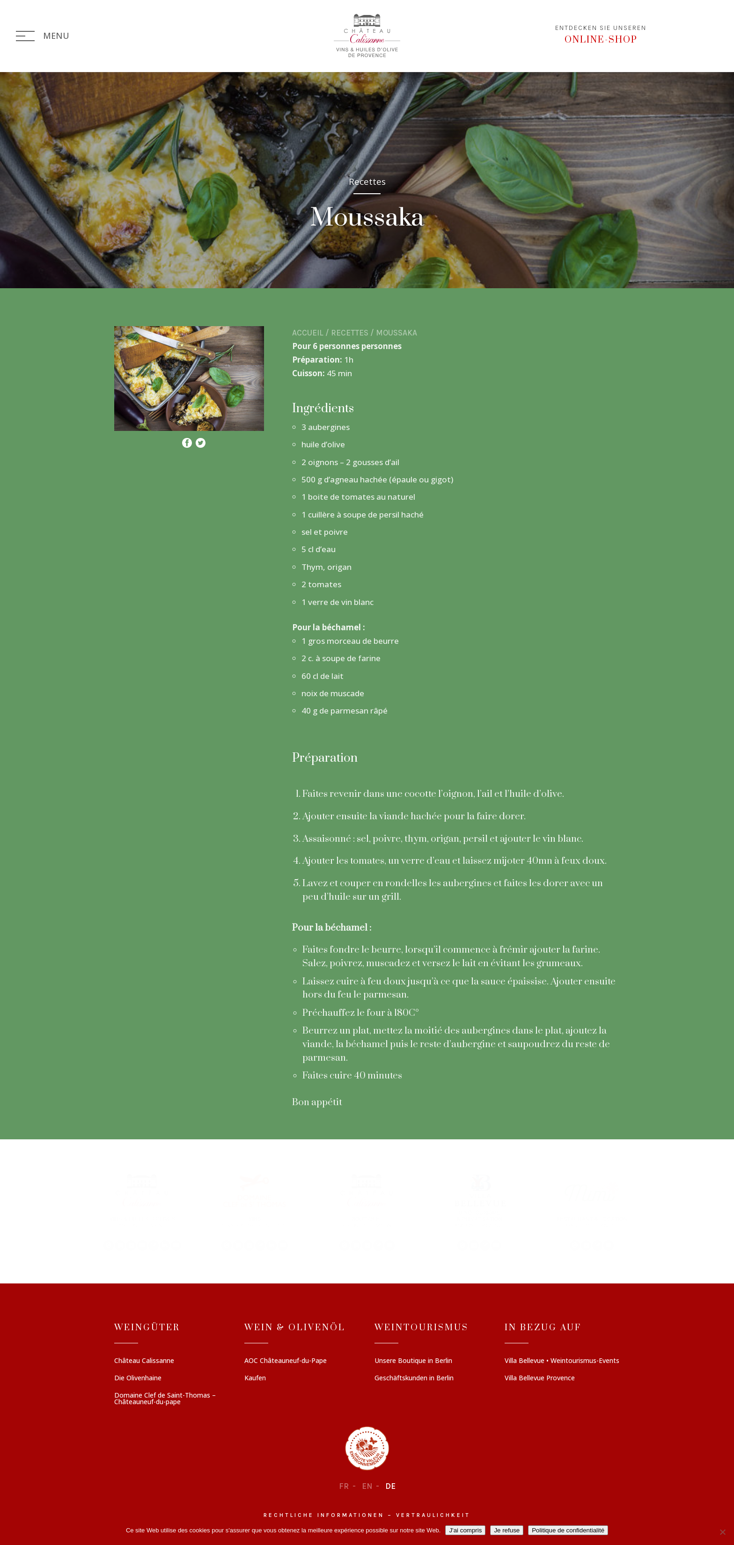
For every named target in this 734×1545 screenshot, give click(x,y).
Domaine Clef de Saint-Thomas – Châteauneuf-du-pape (165, 1399)
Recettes (349, 332)
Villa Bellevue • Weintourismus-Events (562, 1361)
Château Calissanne (144, 1361)
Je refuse (507, 1530)
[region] (367, 1211)
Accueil (307, 332)
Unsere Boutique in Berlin (413, 1361)
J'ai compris (465, 1530)
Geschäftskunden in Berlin (414, 1378)
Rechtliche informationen (324, 1515)
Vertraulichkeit (433, 1515)
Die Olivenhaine (137, 1378)
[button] (142, 1211)
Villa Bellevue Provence (540, 1378)
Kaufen (255, 1378)
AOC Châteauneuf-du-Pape (285, 1361)
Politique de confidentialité (568, 1530)
